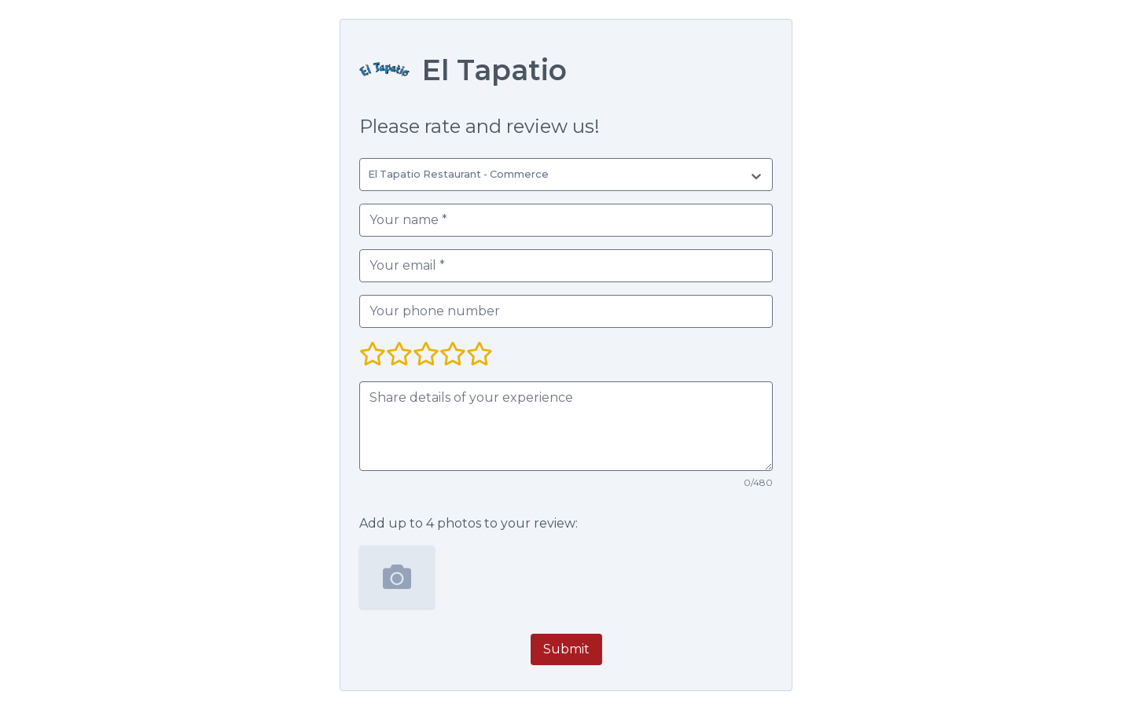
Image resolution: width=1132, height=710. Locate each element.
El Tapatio (494, 70)
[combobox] (371, 174)
